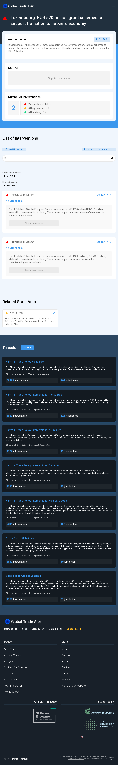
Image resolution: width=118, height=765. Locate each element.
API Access (10, 679)
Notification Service (15, 667)
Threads (8, 673)
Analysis (8, 661)
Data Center (11, 649)
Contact (66, 667)
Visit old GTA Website (73, 685)
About (6, 759)
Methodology (11, 691)
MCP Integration (13, 685)
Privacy (65, 679)
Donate (65, 655)
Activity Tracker (13, 655)
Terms (65, 673)
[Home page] (18, 5)
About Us (66, 649)
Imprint (65, 661)
